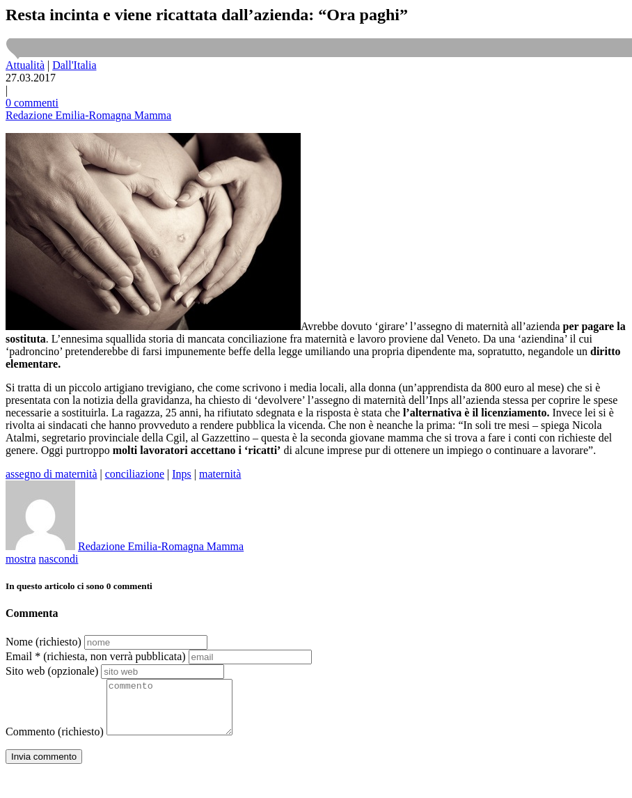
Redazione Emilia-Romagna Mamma (88, 115)
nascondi (59, 559)
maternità (220, 474)
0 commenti (32, 103)
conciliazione (134, 474)
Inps (181, 474)
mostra (21, 559)
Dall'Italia (74, 65)
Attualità (25, 65)
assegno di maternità (51, 474)
